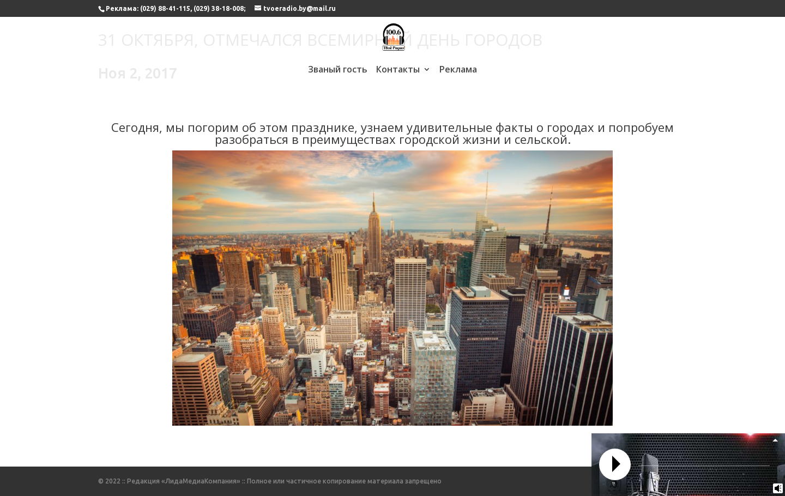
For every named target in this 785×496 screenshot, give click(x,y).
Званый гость (337, 70)
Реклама (458, 70)
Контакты (398, 70)
